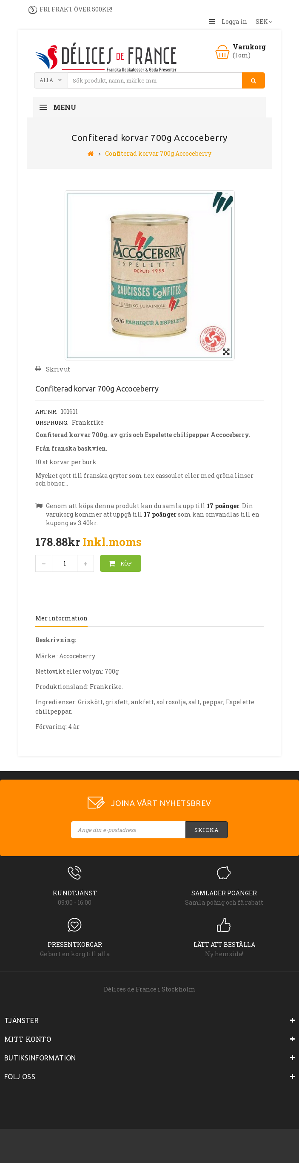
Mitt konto (27, 1038)
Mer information (61, 618)
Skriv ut (58, 369)
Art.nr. (46, 411)
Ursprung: (51, 422)
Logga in (234, 21)
